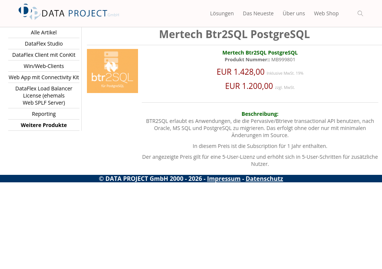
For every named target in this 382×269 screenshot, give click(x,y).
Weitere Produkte (44, 125)
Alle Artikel (44, 32)
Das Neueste (258, 13)
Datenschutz (264, 178)
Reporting (44, 113)
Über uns (294, 13)
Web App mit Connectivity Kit (44, 77)
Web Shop (326, 13)
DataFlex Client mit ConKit (43, 54)
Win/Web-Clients (44, 65)
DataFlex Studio (44, 43)
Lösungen (222, 13)
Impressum (224, 178)
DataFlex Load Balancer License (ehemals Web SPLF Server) (43, 95)
